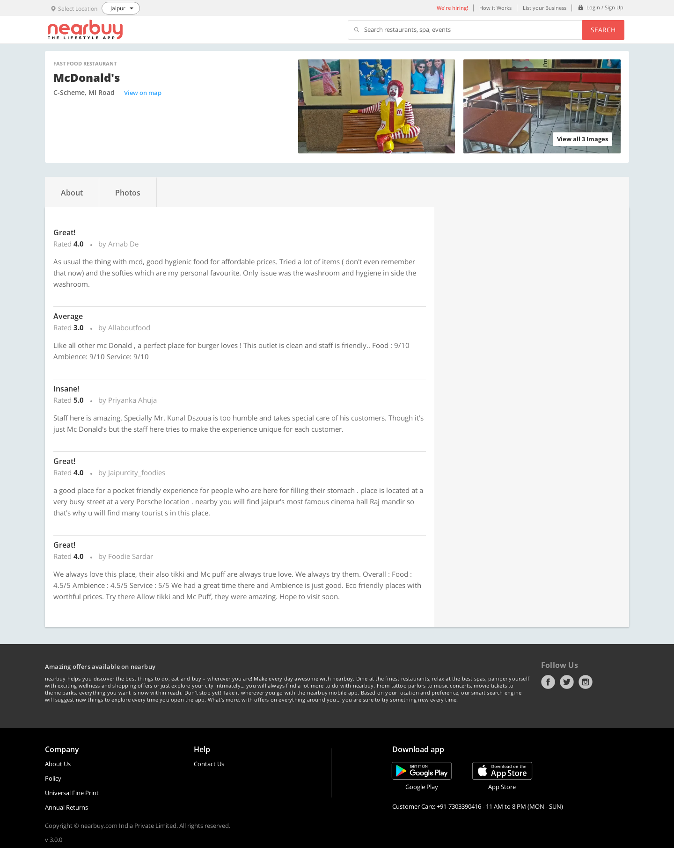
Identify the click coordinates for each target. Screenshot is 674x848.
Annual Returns (66, 807)
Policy (53, 778)
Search (603, 29)
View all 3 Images (582, 139)
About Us (58, 764)
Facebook (548, 682)
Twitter (567, 682)
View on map (142, 92)
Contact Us (209, 764)
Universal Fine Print (72, 793)
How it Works (495, 7)
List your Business (544, 7)
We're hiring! (452, 7)
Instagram (586, 682)
